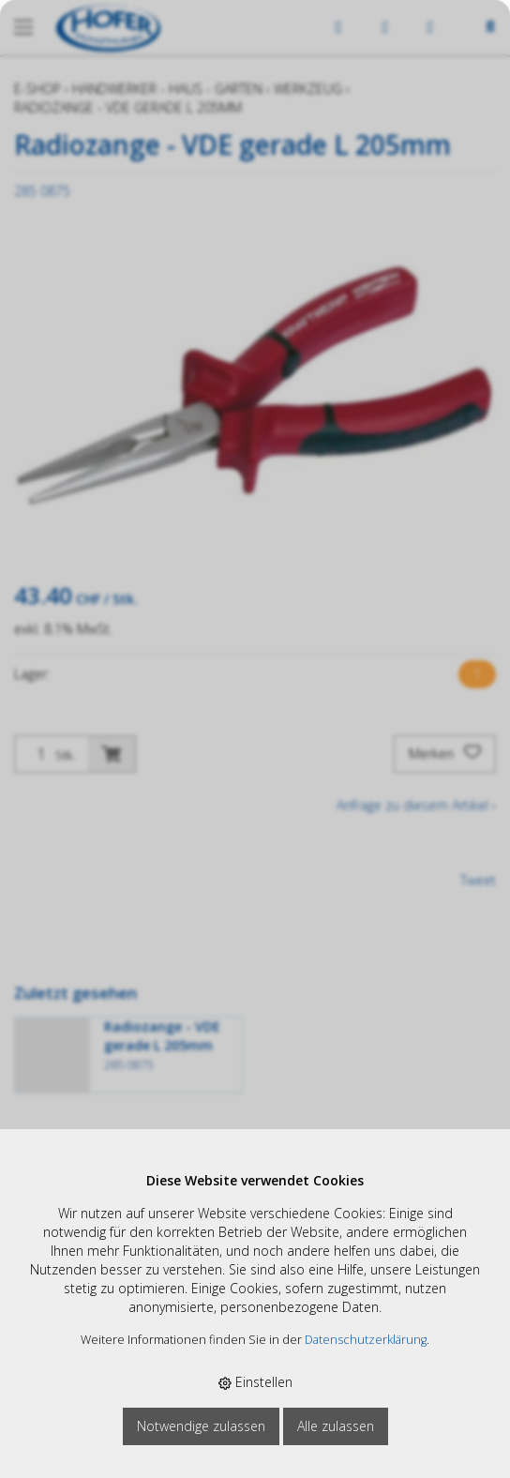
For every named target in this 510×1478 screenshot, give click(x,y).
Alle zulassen (335, 1426)
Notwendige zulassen (201, 1426)
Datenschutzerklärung (366, 1340)
